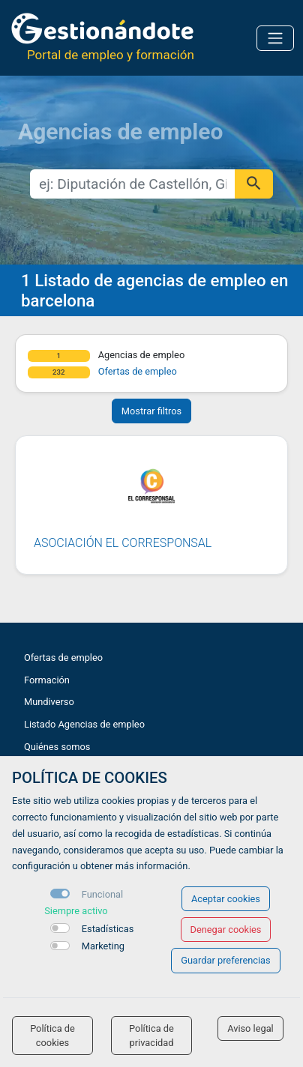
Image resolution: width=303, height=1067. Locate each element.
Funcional (102, 894)
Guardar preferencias (225, 960)
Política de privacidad (151, 1035)
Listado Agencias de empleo (84, 724)
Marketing (103, 946)
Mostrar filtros (152, 411)
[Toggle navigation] (275, 38)
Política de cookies (52, 1035)
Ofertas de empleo (137, 371)
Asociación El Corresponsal (123, 543)
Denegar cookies (226, 929)
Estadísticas (108, 928)
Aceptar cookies (225, 898)
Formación (47, 680)
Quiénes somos (57, 746)
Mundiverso (49, 701)
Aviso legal (250, 1028)
